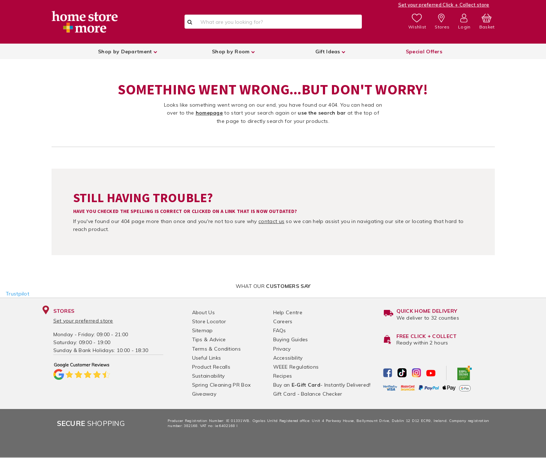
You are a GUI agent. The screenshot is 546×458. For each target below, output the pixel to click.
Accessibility (288, 358)
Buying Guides (290, 339)
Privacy (282, 349)
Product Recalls (211, 367)
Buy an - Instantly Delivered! (322, 385)
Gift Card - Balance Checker (307, 394)
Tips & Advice (209, 339)
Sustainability (208, 376)
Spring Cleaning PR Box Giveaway (221, 389)
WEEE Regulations (296, 367)
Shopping (91, 423)
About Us (203, 312)
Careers (283, 321)
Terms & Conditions (216, 349)
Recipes (282, 376)
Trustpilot (17, 293)
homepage (209, 113)
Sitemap (202, 330)
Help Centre (287, 312)
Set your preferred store (83, 320)
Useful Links (206, 358)
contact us (271, 221)
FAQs (279, 330)
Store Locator (209, 321)
